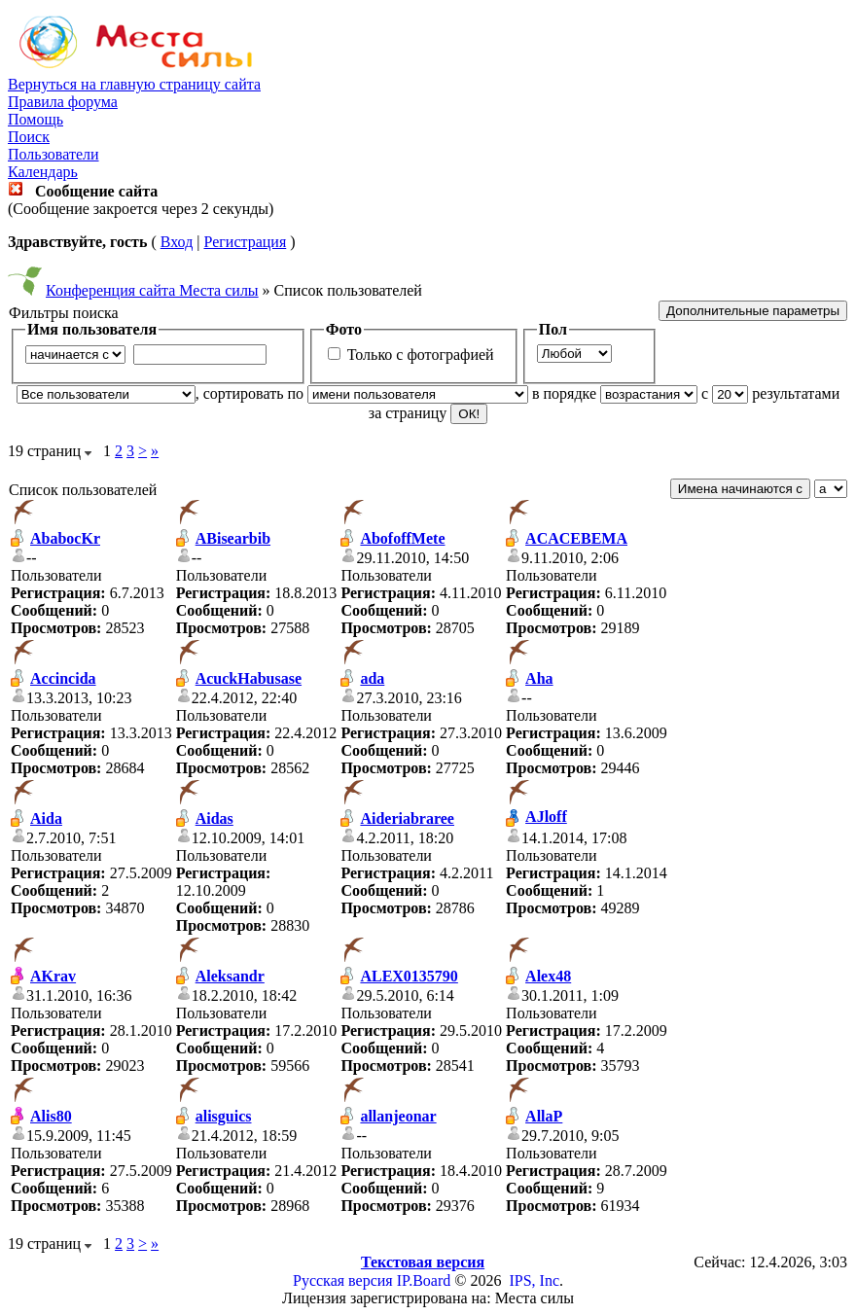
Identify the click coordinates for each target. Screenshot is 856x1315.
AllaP (543, 1116)
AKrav (53, 976)
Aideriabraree (407, 818)
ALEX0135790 (408, 976)
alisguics (224, 1116)
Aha (539, 678)
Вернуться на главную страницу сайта (134, 84)
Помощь (35, 119)
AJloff (546, 816)
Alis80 (51, 1116)
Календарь (43, 171)
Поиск (29, 136)
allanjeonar (398, 1116)
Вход (177, 241)
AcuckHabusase (249, 678)
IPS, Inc (534, 1280)
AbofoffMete (402, 538)
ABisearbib (233, 538)
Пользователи (53, 154)
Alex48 (548, 976)
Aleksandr (230, 976)
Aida (46, 818)
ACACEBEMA (576, 538)
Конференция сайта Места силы (152, 290)
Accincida (63, 678)
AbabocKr (65, 538)
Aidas (214, 818)
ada (372, 678)
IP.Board (424, 1280)
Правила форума (63, 101)
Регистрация (244, 241)
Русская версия (343, 1280)
